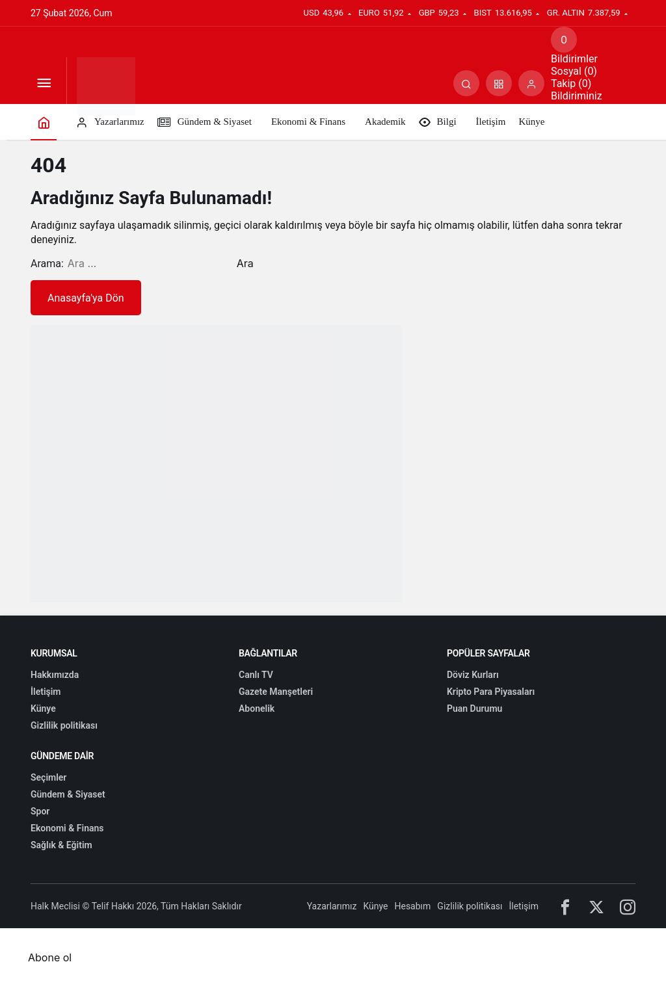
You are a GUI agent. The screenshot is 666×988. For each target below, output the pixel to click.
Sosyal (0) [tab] (574, 71)
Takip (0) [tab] (571, 83)
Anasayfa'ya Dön (85, 298)
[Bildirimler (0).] (564, 40)
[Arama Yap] (466, 83)
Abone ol (50, 957)
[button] (499, 83)
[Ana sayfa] (43, 122)
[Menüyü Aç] (44, 83)
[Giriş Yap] (531, 83)
